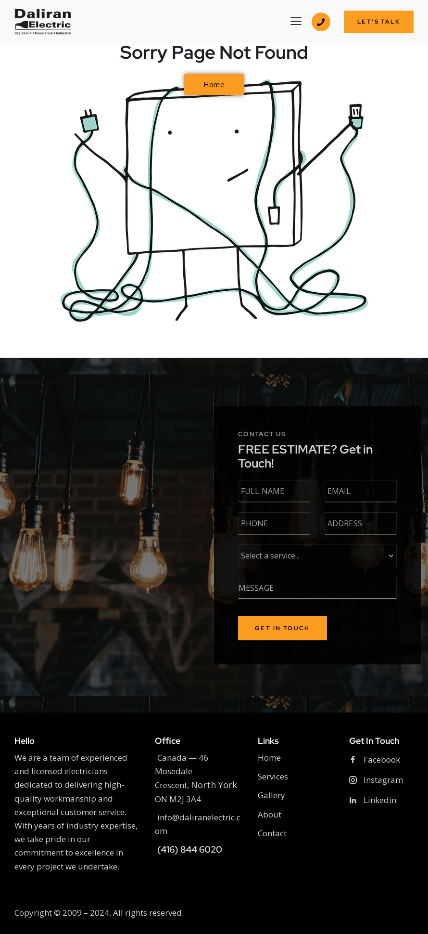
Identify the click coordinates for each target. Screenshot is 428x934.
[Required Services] (318, 556)
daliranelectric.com (197, 824)
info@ (167, 817)
